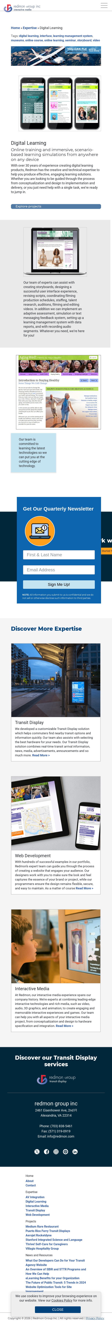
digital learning (29, 36)
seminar (70, 40)
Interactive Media (37, 1206)
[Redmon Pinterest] (65, 1157)
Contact (31, 1185)
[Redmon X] (37, 1157)
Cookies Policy (61, 1300)
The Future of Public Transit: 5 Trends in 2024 (56, 1282)
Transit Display (75, 1057)
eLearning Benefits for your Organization (52, 1278)
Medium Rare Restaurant (42, 1226)
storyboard (84, 40)
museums (17, 40)
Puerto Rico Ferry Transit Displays (48, 1231)
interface (46, 36)
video (96, 40)
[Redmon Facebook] (46, 1157)
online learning (54, 40)
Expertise (30, 28)
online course (34, 40)
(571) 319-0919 (59, 1131)
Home (15, 28)
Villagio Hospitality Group (42, 1248)
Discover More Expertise (46, 628)
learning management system (72, 36)
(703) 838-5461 (61, 1126)
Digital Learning (36, 1201)
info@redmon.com (60, 1136)
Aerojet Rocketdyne (39, 1235)
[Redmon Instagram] (56, 1157)
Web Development (38, 1215)
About (29, 1181)
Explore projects (28, 206)
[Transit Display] (56, 1090)
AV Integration (35, 1197)
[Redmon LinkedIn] (75, 1157)
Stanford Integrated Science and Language (54, 1240)
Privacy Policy (95, 1318)
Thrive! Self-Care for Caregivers (47, 1244)
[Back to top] (102, 1318)
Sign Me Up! (59, 584)
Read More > (41, 755)
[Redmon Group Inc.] (21, 7)
